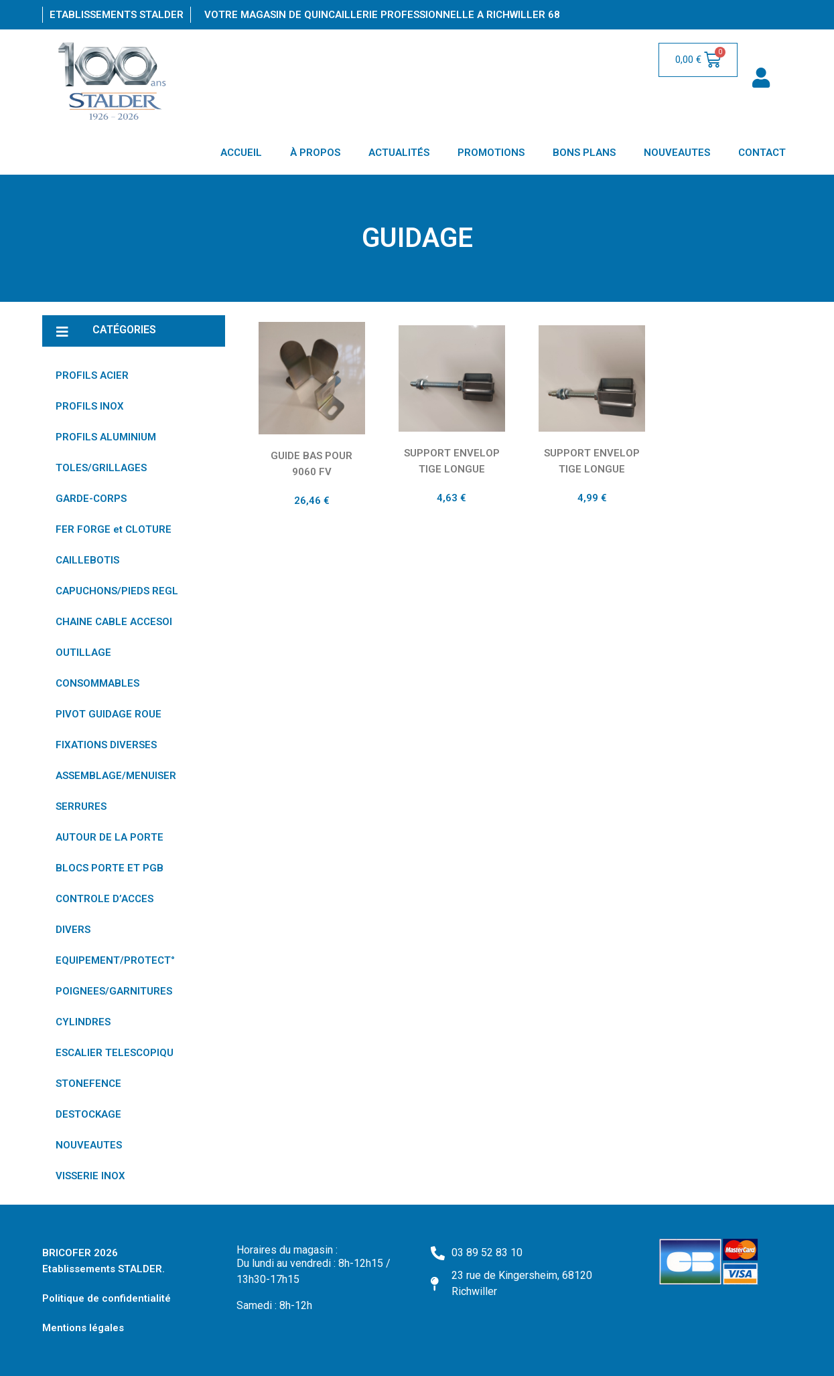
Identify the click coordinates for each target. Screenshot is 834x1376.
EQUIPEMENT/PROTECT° (115, 960)
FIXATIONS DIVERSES (106, 745)
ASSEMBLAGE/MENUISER (116, 776)
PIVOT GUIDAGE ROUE (108, 714)
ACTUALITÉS (398, 153)
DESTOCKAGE (88, 1114)
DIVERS (73, 930)
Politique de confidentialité (106, 1298)
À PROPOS (315, 153)
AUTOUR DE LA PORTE (109, 837)
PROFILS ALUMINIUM (106, 437)
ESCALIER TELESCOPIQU (114, 1053)
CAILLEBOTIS (87, 560)
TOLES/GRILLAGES (101, 468)
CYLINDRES (83, 1022)
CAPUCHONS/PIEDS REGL (117, 591)
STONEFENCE (88, 1084)
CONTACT (762, 153)
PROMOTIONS (491, 153)
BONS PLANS (584, 153)
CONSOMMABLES (97, 683)
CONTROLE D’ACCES (104, 899)
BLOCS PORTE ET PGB (109, 868)
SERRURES (81, 806)
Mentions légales (83, 1328)
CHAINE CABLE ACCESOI (114, 622)
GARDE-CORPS (91, 499)
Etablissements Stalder (117, 15)
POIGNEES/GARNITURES (114, 991)
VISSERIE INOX (90, 1176)
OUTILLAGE (83, 653)
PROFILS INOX (90, 406)
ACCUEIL (241, 153)
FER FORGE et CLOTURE (113, 529)
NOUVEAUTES (677, 153)
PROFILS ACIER (92, 375)
